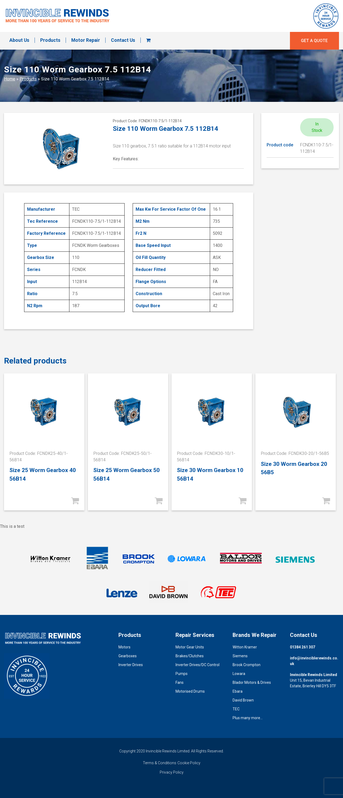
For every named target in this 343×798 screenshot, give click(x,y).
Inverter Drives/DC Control (197, 665)
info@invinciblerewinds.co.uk (314, 661)
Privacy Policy (172, 772)
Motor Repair (85, 40)
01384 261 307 (302, 647)
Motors (124, 647)
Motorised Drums (190, 691)
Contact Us (123, 40)
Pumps (182, 673)
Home (9, 78)
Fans (180, 682)
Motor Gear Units (190, 647)
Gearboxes (127, 656)
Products (50, 40)
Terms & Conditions (159, 763)
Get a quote (314, 40)
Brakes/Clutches (190, 656)
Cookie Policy (188, 763)
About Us (19, 40)
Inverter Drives (130, 665)
